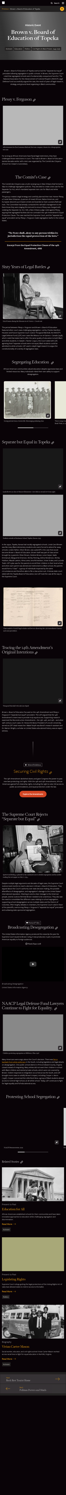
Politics (27, 49)
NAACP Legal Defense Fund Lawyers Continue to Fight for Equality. (33, 1011)
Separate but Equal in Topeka (28, 447)
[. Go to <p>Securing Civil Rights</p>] (32, 797)
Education (18, 49)
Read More (8, 1229)
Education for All (13, 1214)
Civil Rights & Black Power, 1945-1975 (46, 49)
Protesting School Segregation (33, 1101)
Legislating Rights (13, 1284)
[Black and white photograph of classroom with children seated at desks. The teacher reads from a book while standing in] (33, 474)
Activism (9, 49)
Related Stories (12, 1166)
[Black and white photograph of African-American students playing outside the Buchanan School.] (33, 520)
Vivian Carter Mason (15, 1351)
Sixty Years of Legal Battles (26, 272)
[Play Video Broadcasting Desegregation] (33, 969)
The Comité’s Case (33, 178)
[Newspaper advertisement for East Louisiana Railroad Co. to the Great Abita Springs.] (33, 125)
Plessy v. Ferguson (19, 99)
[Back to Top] (62, 9)
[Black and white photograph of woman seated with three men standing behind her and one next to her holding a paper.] (33, 686)
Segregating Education (33, 367)
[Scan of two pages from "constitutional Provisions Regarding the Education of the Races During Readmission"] (33, 611)
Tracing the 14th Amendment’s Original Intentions (27, 655)
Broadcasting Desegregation (33, 932)
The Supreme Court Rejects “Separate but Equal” (25, 821)
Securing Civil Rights (33, 774)
